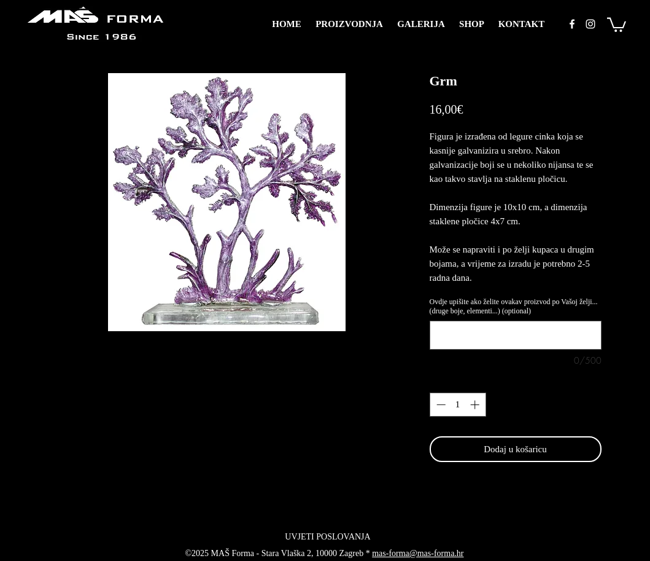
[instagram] (590, 24)
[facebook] (572, 24)
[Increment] (476, 404)
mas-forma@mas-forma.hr (417, 553)
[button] (616, 24)
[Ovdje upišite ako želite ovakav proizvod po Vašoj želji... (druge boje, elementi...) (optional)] (515, 335)
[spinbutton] (457, 404)
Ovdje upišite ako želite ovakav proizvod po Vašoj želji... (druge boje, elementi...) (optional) (514, 306)
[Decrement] (439, 404)
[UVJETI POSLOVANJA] (328, 537)
